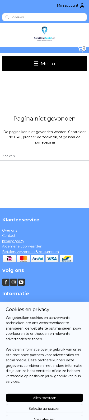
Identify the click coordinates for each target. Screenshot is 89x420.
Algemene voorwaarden (22, 246)
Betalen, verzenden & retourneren (30, 252)
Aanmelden (15, 382)
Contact (8, 235)
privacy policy (13, 241)
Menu (44, 63)
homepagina (44, 142)
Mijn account (71, 6)
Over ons (9, 230)
